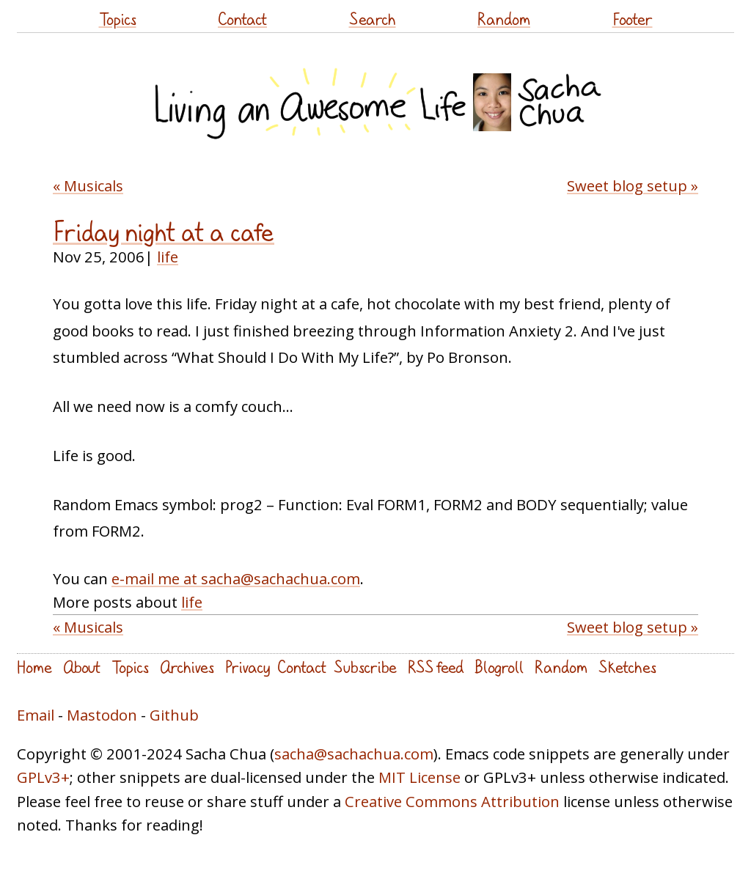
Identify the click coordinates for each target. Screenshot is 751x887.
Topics (117, 19)
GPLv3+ (43, 777)
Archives (187, 667)
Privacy (247, 667)
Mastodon (102, 714)
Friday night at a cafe (163, 231)
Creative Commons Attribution (452, 801)
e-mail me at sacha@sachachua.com (235, 578)
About (81, 667)
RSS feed (436, 667)
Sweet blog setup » (632, 185)
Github (174, 714)
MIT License (419, 777)
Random (503, 19)
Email (35, 714)
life (167, 256)
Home (34, 667)
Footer (632, 19)
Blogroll (499, 667)
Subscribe (365, 667)
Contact (242, 19)
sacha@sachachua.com (353, 753)
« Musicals (88, 185)
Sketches (627, 667)
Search (372, 19)
